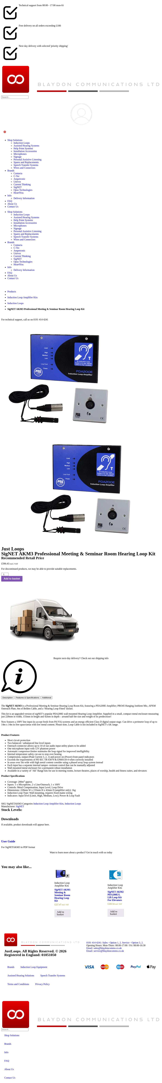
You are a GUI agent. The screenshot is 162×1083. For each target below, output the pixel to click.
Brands (10, 170)
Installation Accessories (25, 151)
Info (9, 195)
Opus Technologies (23, 190)
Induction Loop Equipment (33, 967)
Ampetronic (19, 179)
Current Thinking (22, 184)
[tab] (7, 697)
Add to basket (12, 578)
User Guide (8, 841)
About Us (12, 204)
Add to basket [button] (60, 913)
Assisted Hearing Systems (26, 145)
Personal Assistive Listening (27, 159)
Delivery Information (24, 198)
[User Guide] (5, 832)
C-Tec (17, 176)
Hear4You (19, 192)
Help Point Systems (23, 148)
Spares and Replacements (26, 162)
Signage (18, 156)
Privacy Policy (42, 984)
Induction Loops (22, 143)
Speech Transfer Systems (26, 165)
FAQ (9, 201)
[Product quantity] (5, 574)
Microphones (20, 154)
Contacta (18, 173)
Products (11, 291)
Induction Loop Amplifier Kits (22, 297)
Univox (17, 181)
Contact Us (12, 206)
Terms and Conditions (18, 984)
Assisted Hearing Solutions (20, 975)
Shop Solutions (14, 140)
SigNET (18, 187)
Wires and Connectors (24, 167)
